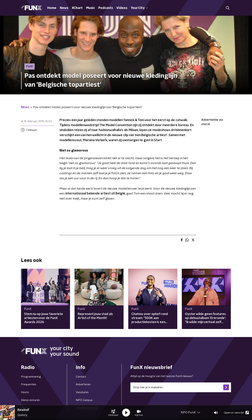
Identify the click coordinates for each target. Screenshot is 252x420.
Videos (121, 8)
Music (90, 8)
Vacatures (82, 392)
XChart (77, 8)
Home (51, 8)
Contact (81, 376)
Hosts (25, 392)
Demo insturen (30, 400)
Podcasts (105, 8)
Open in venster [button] (236, 412)
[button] (113, 412)
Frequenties (28, 384)
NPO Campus (84, 400)
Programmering (31, 376)
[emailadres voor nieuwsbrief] (180, 387)
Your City (139, 8)
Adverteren (83, 384)
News (64, 8)
